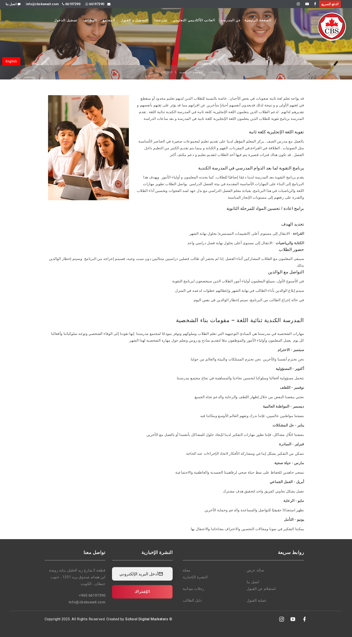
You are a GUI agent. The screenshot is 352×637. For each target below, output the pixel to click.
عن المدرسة (231, 20)
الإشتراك (142, 595)
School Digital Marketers (146, 622)
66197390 (71, 4)
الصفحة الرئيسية (257, 20)
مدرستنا (160, 20)
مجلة (187, 573)
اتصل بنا (13, 4)
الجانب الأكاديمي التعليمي (194, 20)
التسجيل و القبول (135, 20)
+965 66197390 (92, 599)
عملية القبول (257, 604)
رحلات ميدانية (193, 592)
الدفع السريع (330, 4)
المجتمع (109, 20)
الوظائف (90, 20)
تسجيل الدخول (65, 20)
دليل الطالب (192, 604)
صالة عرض (255, 573)
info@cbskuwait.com (87, 605)
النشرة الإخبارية (195, 580)
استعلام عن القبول (261, 592)
